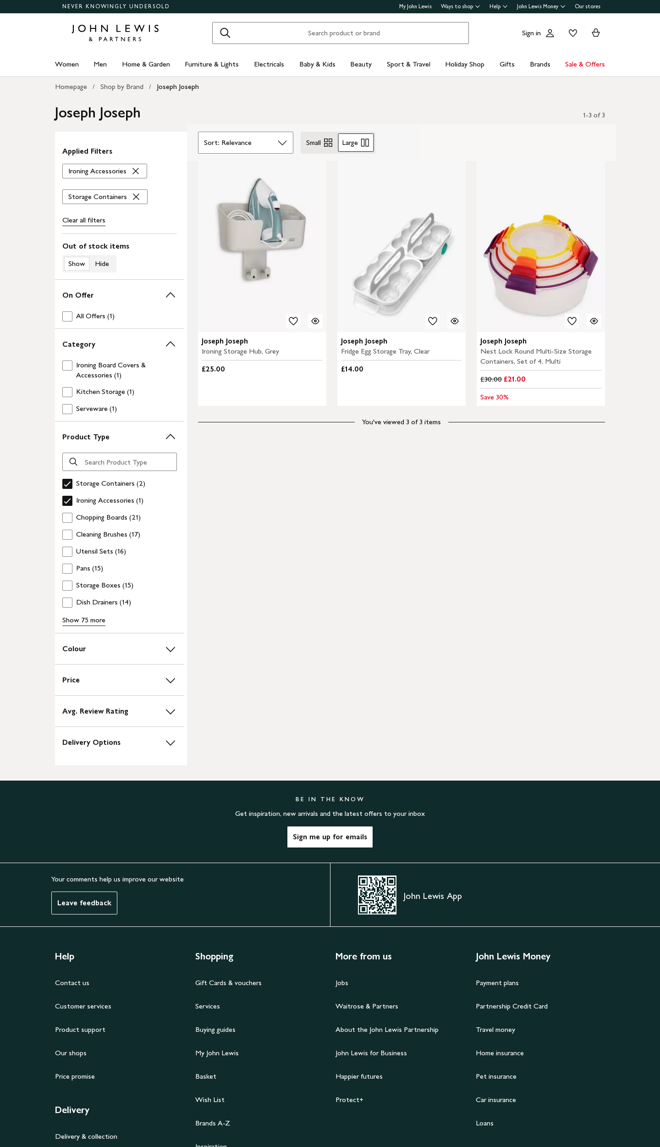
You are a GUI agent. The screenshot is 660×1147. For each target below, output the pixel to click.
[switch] (119, 256)
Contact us (72, 982)
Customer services (83, 1006)
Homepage (71, 86)
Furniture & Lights (212, 64)
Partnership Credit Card (512, 1006)
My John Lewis (415, 6)
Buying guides (215, 1029)
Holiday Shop (464, 64)
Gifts (507, 64)
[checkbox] (119, 316)
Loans (485, 1123)
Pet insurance (496, 1076)
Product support (80, 1029)
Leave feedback (84, 902)
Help (499, 6)
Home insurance (500, 1052)
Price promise (75, 1076)
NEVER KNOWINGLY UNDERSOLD (116, 6)
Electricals (269, 64)
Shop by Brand (121, 86)
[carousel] (262, 246)
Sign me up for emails (330, 836)
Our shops (71, 1052)
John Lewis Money (541, 6)
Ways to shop (460, 6)
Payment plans (497, 982)
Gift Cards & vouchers (228, 982)
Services (207, 1006)
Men (100, 64)
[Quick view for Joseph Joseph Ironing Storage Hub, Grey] (315, 321)
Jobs (342, 982)
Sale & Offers (585, 64)
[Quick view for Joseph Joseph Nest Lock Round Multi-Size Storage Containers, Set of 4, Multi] (594, 321)
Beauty (361, 64)
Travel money (495, 1029)
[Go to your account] (550, 33)
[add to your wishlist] (293, 321)
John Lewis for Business (371, 1052)
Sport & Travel (408, 64)
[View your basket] (596, 33)
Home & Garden (146, 64)
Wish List (210, 1099)
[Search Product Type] (119, 462)
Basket (205, 1076)
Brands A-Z (212, 1123)
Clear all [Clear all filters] (83, 220)
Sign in (531, 32)
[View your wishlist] (571, 33)
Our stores (587, 6)
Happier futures (359, 1076)
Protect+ (349, 1099)
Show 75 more (83, 619)
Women (67, 64)
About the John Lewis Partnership (387, 1029)
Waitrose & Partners (367, 1006)
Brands (540, 64)
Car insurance (496, 1099)
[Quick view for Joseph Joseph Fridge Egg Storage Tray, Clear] (454, 321)
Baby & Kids (317, 64)
